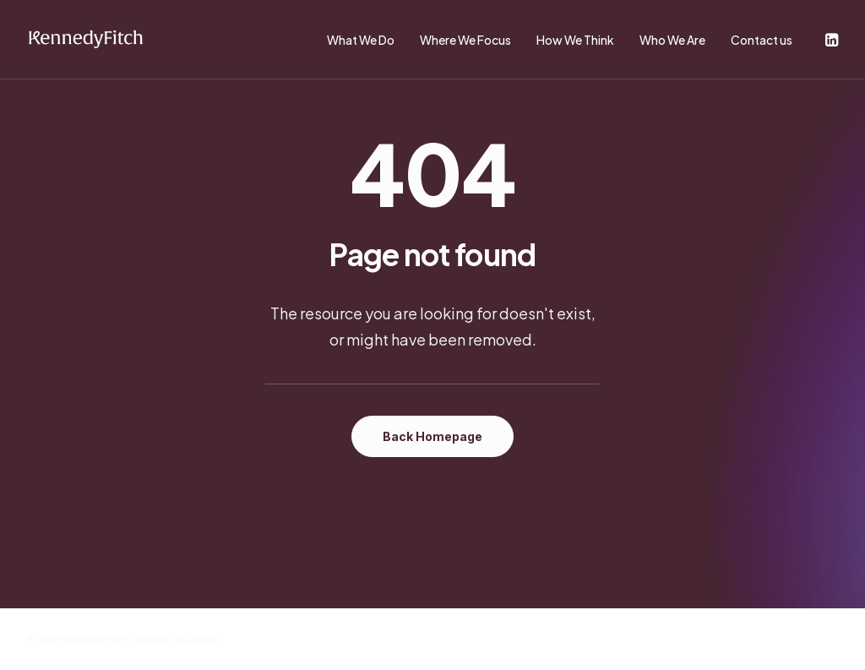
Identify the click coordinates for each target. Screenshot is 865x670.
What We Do (360, 39)
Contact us (761, 39)
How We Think (575, 39)
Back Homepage (432, 436)
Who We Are (672, 39)
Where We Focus (465, 39)
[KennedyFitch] (85, 39)
